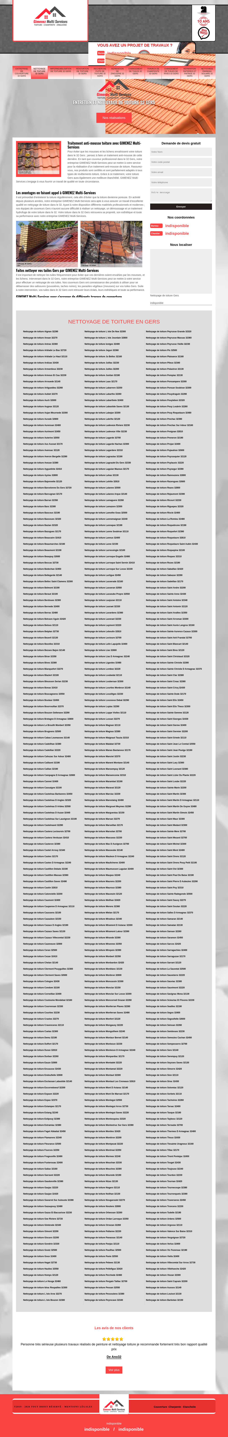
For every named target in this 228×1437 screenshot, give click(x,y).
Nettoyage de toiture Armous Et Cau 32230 (44, 374)
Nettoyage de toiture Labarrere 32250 (103, 386)
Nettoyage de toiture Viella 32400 (162, 1255)
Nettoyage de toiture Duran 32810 (40, 1049)
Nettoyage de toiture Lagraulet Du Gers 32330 (108, 461)
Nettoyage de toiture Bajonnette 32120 (42, 480)
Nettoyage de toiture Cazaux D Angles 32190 (45, 924)
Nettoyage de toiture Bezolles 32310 (41, 643)
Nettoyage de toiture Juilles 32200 (102, 368)
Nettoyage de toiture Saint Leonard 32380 (167, 768)
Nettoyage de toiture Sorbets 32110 (164, 1093)
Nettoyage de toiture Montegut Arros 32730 (106, 1105)
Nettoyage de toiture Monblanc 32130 (103, 968)
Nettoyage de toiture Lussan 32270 (102, 718)
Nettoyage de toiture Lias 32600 (101, 649)
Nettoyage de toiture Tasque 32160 (163, 1111)
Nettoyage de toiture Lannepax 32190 (103, 524)
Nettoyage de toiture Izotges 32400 (102, 343)
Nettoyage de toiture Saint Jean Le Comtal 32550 (170, 743)
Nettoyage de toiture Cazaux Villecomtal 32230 (46, 936)
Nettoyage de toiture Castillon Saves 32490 (45, 880)
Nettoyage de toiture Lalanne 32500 (102, 486)
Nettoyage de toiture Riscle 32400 (163, 511)
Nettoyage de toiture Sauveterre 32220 (165, 974)
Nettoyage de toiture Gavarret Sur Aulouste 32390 (48, 1199)
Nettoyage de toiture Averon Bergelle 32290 (45, 455)
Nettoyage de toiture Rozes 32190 (163, 561)
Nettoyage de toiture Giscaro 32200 (41, 1236)
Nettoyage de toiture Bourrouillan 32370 (43, 705)
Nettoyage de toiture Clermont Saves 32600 (45, 974)
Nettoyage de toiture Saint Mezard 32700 (166, 836)
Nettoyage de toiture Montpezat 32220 (104, 1143)
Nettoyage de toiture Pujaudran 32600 (165, 449)
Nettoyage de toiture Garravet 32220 (41, 1174)
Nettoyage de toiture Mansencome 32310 (105, 774)
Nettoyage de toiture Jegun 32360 (102, 349)
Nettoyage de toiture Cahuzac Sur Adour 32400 (47, 755)
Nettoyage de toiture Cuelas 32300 (40, 1030)
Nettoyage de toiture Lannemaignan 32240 (106, 518)
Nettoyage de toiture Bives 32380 (40, 661)
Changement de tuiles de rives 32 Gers (171, 49)
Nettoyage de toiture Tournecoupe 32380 (166, 1186)
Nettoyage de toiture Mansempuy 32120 (105, 768)
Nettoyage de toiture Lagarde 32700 (103, 436)
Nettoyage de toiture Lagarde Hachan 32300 (107, 443)
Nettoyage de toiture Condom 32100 (41, 986)
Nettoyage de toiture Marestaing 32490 (104, 799)
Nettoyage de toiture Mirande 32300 (103, 936)
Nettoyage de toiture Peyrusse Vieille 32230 (168, 343)
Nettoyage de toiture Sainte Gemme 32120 (167, 711)
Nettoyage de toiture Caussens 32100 (42, 911)
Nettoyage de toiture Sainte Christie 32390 (167, 661)
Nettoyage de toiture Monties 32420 (102, 1130)
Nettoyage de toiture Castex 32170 (40, 855)
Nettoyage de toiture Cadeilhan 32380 (42, 743)
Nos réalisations (114, 118)
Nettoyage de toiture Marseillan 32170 (104, 824)
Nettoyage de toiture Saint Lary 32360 (165, 761)
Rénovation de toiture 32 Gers (82, 49)
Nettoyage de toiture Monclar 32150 (103, 986)
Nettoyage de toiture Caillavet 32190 (41, 761)
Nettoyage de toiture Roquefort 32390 (165, 530)
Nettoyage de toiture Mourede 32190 (103, 1174)
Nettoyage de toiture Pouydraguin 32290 (166, 393)
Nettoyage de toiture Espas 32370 (40, 1099)
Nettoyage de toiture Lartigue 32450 (103, 574)
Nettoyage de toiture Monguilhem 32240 (105, 1030)
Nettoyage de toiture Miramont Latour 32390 (107, 930)
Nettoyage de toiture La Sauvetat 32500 (166, 968)
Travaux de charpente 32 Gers (153, 49)
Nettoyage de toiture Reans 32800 (163, 486)
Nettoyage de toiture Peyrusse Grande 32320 (168, 330)
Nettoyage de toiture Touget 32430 (163, 1161)
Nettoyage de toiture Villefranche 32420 (166, 1268)
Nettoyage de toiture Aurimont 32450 (41, 430)
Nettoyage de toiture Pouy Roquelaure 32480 (168, 411)
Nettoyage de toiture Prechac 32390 (164, 418)
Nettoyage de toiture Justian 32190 (102, 374)
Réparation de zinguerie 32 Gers (117, 50)
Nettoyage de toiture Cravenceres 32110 (43, 1024)
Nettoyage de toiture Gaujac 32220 (40, 1186)
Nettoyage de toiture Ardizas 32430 (41, 361)
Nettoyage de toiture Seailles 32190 (164, 1005)
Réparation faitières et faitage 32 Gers (189, 50)
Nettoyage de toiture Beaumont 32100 (42, 549)
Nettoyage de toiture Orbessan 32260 (103, 1211)
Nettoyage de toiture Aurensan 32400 (42, 424)
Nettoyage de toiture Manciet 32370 (102, 755)
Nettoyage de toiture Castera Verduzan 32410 (46, 836)
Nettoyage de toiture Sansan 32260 (163, 930)
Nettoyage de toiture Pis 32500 (161, 349)
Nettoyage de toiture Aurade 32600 (40, 418)
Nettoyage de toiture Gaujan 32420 (40, 1193)
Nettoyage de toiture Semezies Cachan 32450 (169, 1036)
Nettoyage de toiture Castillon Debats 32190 (45, 868)
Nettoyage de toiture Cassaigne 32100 (42, 786)
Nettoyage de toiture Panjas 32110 (102, 1243)
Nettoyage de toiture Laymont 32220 (103, 624)
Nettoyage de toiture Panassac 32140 (103, 1236)
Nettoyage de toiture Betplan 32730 (41, 630)
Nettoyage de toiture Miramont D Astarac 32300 (109, 924)
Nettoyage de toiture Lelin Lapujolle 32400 (106, 643)
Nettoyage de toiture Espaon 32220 (41, 1093)
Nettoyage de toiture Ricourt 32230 (163, 499)
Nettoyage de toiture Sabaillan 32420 (164, 568)
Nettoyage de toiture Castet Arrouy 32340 (44, 849)
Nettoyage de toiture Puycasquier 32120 (166, 455)
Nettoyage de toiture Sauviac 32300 (164, 980)
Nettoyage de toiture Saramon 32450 (164, 936)
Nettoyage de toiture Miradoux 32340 (103, 918)
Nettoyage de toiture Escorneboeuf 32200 (44, 1086)
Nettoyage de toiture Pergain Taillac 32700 (106, 1280)
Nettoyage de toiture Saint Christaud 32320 (168, 655)
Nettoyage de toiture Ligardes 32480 (103, 661)
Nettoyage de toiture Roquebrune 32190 (166, 524)
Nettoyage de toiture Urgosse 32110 (164, 1224)
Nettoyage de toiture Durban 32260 (40, 1055)
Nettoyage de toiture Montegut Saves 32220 (107, 1111)
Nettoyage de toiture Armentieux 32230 (43, 368)
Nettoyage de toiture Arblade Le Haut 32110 (45, 355)
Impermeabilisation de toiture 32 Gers (60, 48)
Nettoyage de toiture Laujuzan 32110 (103, 599)
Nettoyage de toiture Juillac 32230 (102, 361)
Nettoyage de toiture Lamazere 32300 (103, 505)
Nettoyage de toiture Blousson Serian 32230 (45, 680)
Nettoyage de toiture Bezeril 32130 (40, 636)
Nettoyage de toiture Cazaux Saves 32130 (44, 930)
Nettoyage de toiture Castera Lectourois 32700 (46, 830)
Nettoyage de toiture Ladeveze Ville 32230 (106, 430)
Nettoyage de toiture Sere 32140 (162, 1049)
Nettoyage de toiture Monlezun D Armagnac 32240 (110, 1049)
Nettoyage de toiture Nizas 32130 (101, 1180)
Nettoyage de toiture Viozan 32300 (163, 1274)
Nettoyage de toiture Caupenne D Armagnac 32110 (48, 905)
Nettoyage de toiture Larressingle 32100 (105, 549)
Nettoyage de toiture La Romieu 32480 (165, 518)
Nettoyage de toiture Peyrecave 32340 (104, 1299)
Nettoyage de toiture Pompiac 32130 (164, 374)
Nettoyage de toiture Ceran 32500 (40, 949)
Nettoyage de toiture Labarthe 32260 (103, 393)
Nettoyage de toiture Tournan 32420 (164, 1180)
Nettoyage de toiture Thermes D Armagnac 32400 (171, 1130)
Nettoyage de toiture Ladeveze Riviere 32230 (107, 424)
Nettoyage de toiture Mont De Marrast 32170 (107, 1093)
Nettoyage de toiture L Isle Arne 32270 (42, 1292)
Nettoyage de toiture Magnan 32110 (102, 724)
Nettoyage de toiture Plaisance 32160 (164, 355)
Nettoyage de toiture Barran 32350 (40, 499)
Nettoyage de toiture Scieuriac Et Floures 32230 (170, 999)
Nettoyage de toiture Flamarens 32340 (42, 1136)
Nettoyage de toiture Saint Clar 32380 (165, 674)
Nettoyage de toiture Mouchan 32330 (103, 1161)
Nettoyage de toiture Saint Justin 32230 (166, 755)
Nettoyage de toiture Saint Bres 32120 (165, 649)
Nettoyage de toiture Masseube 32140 (104, 849)
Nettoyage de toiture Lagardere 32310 (104, 449)
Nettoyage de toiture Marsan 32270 (102, 818)
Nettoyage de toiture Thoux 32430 (163, 1136)
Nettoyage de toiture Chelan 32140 (40, 961)
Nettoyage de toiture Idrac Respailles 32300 (45, 1286)
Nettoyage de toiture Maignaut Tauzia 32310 (107, 736)
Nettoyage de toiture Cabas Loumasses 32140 (46, 736)
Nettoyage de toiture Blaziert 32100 (41, 674)
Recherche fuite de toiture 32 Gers (100, 50)
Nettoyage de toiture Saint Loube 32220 (166, 780)
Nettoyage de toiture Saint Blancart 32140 (167, 643)
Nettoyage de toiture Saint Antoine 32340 (166, 599)
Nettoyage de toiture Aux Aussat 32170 (43, 443)
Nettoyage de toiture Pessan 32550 (102, 1286)
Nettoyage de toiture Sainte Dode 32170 (166, 693)
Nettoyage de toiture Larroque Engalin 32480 (107, 555)
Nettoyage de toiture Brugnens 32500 (42, 730)
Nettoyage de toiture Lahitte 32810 (102, 480)
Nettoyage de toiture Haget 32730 (40, 1261)
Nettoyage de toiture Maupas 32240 (102, 874)
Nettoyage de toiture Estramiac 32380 (42, 1124)
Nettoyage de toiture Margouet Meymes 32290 (108, 805)
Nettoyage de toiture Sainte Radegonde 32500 (169, 893)
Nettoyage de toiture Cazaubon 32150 (42, 918)
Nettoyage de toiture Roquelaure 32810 (165, 536)
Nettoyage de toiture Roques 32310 (164, 555)
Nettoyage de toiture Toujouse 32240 (164, 1168)
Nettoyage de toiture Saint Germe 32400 (166, 724)
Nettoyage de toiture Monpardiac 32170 (104, 1055)
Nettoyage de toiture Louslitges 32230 (104, 693)
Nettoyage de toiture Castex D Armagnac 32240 (47, 861)
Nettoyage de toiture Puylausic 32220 (165, 461)
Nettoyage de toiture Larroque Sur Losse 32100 (109, 568)
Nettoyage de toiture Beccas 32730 (40, 561)
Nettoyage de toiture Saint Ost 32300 (164, 868)
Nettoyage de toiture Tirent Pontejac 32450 (167, 1155)
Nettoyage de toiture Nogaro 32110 (102, 1186)
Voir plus (113, 1368)
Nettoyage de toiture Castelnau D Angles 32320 (47, 799)
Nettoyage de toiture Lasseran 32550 (103, 586)
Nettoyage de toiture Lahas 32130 (102, 474)
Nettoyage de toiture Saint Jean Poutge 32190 (169, 749)
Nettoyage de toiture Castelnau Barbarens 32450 (47, 793)
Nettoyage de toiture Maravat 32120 (102, 786)
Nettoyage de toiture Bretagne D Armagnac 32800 (48, 718)
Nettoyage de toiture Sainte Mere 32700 (166, 830)
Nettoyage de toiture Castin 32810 (40, 886)
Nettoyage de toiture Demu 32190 (40, 1036)
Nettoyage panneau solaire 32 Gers (207, 50)
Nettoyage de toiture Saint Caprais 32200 (166, 1280)
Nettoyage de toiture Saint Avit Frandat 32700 (169, 636)
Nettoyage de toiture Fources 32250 (41, 1149)
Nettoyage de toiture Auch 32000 (39, 399)
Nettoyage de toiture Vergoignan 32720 (165, 1236)
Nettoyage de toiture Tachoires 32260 (165, 1099)
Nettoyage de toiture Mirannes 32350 (103, 943)
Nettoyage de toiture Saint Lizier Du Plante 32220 (171, 774)
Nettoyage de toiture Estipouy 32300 (41, 1118)
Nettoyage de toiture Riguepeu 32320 (164, 505)
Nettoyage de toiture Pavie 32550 (101, 1255)
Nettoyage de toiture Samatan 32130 (164, 924)
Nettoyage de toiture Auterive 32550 (41, 436)
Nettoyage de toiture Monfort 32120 (102, 1018)
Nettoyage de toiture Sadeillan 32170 (164, 580)
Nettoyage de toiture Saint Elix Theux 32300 (168, 705)
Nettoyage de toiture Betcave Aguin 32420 (44, 618)
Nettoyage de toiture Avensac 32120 (41, 449)
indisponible (103, 18)
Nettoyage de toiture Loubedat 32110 (103, 674)
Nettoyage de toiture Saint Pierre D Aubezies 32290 (172, 880)
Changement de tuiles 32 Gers (135, 49)
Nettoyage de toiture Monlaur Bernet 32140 (106, 1036)
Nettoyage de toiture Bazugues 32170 (42, 530)
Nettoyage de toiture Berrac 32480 (40, 611)
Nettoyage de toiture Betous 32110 (40, 624)
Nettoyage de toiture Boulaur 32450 (41, 699)
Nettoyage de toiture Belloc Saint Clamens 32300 (48, 580)
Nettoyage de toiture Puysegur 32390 (164, 468)
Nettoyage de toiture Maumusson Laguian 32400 (109, 868)
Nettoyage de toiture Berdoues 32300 (42, 599)
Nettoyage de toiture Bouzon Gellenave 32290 (46, 711)
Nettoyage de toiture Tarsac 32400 (163, 1105)
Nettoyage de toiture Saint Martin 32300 (166, 793)
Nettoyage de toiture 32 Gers (39, 49)
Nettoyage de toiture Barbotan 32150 (164, 1299)
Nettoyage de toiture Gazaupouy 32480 (43, 1205)
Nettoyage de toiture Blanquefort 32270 (43, 668)
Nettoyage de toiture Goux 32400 (39, 1255)
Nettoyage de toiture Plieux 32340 (163, 361)
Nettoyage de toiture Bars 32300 (39, 505)
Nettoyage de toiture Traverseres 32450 (166, 1199)
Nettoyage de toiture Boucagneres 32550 (43, 693)
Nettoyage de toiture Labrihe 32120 (102, 418)
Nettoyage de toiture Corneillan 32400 (42, 993)
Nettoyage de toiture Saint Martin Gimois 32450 (170, 811)
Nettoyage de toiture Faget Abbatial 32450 (44, 1130)
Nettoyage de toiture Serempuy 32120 (165, 1055)
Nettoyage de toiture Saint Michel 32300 (166, 843)
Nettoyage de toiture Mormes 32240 (103, 1155)
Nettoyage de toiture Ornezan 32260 (103, 1224)
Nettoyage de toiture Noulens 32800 (103, 1205)
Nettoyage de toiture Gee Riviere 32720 (43, 1218)
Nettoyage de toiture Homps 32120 (40, 1274)
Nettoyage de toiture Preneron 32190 (164, 436)
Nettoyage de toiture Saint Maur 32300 (165, 818)
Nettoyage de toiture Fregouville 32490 (42, 1155)
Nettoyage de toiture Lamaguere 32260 (104, 499)
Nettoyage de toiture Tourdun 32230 (164, 1174)
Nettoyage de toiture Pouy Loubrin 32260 (166, 405)
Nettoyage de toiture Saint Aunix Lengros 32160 (170, 624)
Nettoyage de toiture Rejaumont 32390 (165, 493)
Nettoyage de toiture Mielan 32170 (102, 911)
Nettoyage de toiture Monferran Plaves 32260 (107, 1005)
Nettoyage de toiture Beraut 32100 (40, 593)
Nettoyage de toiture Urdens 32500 (163, 1218)
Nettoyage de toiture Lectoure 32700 (103, 636)
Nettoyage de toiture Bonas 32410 (40, 686)
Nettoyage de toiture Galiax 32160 (40, 1168)
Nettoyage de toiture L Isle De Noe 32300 (105, 330)
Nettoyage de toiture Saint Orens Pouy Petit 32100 (171, 861)
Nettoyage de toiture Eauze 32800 (40, 1061)
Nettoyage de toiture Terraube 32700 (164, 1124)
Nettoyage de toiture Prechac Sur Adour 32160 (169, 424)
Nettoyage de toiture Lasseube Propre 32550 (107, 593)
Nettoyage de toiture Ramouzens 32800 (166, 474)
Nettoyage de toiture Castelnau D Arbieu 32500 (47, 805)
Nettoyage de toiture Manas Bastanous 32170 (108, 749)
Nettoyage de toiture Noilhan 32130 (102, 1193)
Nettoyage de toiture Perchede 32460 (103, 1274)
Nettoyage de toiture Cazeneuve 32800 (42, 943)
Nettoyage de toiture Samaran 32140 (164, 918)
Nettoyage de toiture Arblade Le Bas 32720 (44, 349)
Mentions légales (78, 1405)
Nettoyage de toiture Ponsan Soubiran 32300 (168, 386)
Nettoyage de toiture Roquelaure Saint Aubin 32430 (172, 543)
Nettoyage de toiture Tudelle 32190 (163, 1211)
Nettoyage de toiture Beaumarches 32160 (44, 543)
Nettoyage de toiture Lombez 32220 (102, 668)
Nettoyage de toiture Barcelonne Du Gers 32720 (47, 486)
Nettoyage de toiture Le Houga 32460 (42, 1280)
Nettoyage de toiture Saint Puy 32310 (164, 886)
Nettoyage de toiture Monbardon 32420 (104, 961)
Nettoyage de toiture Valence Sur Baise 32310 (169, 1230)
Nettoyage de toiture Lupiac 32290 (102, 705)
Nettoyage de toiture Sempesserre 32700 (166, 1043)
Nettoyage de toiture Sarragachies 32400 (166, 949)
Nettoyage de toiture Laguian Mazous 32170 (107, 468)
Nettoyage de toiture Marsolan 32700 (103, 830)
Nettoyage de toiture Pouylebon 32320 (165, 399)
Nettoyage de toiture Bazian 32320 (40, 524)
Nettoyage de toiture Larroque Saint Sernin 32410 (110, 561)
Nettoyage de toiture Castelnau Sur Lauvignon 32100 (50, 818)
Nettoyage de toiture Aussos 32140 (163, 1286)
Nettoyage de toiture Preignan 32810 (164, 430)
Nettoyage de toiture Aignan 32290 (40, 330)
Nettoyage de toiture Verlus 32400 (163, 1243)
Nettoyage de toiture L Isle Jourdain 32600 (106, 336)
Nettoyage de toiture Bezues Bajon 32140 (44, 649)
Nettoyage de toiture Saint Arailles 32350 (166, 611)
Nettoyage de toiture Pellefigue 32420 (104, 1268)
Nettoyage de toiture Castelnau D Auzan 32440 (46, 811)
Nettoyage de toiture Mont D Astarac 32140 (106, 1086)
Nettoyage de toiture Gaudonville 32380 (43, 1180)
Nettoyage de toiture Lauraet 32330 (102, 605)
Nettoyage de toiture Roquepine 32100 (165, 549)
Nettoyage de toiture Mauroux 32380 (103, 886)
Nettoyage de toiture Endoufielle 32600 (43, 1074)
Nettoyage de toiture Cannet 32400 (40, 780)
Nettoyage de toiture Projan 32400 (163, 443)
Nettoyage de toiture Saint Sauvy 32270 (166, 899)
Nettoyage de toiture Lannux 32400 (102, 536)
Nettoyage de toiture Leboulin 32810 (103, 630)
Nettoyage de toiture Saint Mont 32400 (165, 849)
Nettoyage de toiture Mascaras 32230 (103, 836)
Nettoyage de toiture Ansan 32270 (40, 336)
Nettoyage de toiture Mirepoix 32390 (103, 949)
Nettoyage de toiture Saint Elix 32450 (164, 699)
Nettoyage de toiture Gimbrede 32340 (42, 1224)
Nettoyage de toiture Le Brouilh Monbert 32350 (47, 724)
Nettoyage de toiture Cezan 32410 (40, 955)
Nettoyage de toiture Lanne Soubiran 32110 (107, 530)
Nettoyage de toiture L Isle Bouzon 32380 (44, 1299)
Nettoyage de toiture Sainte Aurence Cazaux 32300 (171, 630)
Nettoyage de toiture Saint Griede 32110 (166, 736)
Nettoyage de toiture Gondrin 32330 (41, 1243)
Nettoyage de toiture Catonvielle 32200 (42, 893)
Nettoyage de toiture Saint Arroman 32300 (167, 618)
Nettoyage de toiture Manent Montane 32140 (107, 761)
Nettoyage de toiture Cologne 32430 (41, 980)
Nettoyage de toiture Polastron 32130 (164, 368)
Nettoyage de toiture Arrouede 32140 (41, 380)
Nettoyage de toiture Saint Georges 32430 (167, 718)
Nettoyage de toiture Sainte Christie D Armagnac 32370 (174, 668)
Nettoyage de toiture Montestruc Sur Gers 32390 (109, 1124)
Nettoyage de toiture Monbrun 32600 (103, 974)
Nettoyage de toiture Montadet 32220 (103, 1061)
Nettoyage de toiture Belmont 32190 (41, 586)
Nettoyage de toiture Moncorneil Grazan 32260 (108, 999)
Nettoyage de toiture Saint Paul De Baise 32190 (170, 874)
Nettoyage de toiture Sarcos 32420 (163, 943)
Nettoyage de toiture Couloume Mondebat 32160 (47, 999)
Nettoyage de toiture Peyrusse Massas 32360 (168, 336)
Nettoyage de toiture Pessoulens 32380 (104, 1292)
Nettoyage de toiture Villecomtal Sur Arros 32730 (170, 1261)
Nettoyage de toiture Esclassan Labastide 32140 (47, 1080)
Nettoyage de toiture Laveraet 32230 (103, 618)
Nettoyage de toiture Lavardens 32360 (104, 611)
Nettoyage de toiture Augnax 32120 (41, 405)
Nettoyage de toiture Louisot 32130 (163, 1292)
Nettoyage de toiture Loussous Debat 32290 (107, 699)
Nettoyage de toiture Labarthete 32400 (104, 399)
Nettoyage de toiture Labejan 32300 (102, 411)
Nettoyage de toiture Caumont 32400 (41, 899)
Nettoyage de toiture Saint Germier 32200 (167, 730)
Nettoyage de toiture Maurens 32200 (103, 880)
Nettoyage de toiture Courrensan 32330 (43, 1005)
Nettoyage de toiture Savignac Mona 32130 (167, 993)
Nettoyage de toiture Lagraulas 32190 (104, 455)
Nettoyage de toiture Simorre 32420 (164, 1068)
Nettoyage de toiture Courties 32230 (41, 1011)
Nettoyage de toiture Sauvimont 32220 (165, 986)
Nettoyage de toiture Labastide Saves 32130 (107, 405)
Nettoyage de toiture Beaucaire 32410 (42, 536)
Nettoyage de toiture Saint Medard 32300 (166, 824)
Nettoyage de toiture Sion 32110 (162, 1074)
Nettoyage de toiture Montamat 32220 (104, 1068)
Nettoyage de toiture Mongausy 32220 (104, 1024)
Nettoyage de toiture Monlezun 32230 (103, 1043)
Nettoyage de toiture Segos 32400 (163, 1011)
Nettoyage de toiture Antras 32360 (40, 343)
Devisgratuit (130, 21)
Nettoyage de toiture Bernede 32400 (41, 605)
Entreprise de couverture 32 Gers (22, 50)
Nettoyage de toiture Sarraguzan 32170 (165, 955)
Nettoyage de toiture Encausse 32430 (42, 1068)
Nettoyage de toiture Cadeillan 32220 (41, 749)
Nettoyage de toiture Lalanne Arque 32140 (106, 493)
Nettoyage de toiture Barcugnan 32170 (42, 493)
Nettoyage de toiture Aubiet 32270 (40, 393)
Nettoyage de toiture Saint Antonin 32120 (167, 605)
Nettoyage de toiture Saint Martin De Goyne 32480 (171, 805)
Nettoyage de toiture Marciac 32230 (102, 793)
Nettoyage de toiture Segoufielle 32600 (165, 1018)
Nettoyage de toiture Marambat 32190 (104, 780)
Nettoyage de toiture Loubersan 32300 (104, 680)
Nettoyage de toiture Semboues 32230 (165, 1030)
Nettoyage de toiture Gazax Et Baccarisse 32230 (47, 1211)
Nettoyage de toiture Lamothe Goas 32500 (106, 511)
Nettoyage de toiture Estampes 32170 (42, 1105)
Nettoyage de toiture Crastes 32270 (41, 1018)
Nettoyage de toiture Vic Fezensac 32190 (166, 1249)
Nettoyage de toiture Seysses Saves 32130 (167, 1061)
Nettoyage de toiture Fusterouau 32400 (43, 1161)
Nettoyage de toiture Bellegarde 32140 (42, 574)
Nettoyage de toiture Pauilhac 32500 (103, 1249)
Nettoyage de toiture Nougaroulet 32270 (105, 1199)
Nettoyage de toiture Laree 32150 (101, 543)
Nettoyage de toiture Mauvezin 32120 (103, 893)
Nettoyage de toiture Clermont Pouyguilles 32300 (48, 968)
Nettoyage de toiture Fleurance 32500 (42, 1143)
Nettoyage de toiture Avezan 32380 (40, 461)
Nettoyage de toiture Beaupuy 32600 (41, 555)
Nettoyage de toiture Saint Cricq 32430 (165, 686)
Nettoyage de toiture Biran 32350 (39, 655)
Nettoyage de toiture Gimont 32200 (40, 1230)
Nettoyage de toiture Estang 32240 (40, 1111)
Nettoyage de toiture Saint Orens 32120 (166, 855)
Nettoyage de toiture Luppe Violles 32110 (105, 711)
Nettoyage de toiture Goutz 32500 (40, 1249)
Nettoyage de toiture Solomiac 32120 (164, 1086)
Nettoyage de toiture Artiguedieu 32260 (43, 386)
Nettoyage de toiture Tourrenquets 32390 (166, 1193)
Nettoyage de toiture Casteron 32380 (41, 843)
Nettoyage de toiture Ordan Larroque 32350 (107, 1218)
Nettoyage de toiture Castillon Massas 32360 (45, 874)
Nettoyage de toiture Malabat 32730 (102, 743)
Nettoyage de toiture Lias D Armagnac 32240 (107, 655)
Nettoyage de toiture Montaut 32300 (103, 1074)
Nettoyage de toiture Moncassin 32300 (104, 980)
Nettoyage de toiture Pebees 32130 (102, 1261)
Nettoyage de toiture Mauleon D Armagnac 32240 (109, 855)
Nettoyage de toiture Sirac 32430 (162, 1080)
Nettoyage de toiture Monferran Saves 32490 (107, 1011)
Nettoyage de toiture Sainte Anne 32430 (166, 593)
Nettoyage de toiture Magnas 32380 (102, 730)
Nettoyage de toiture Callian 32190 (40, 768)
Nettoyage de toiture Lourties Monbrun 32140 (108, 686)
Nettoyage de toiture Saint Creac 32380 (165, 680)
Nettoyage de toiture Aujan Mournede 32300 (45, 411)
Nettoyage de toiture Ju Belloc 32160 (103, 355)
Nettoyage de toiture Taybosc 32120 (164, 1118)
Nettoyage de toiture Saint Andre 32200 (166, 586)
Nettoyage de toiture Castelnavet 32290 (43, 824)
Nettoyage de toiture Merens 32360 (102, 905)
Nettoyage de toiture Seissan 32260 (164, 1024)
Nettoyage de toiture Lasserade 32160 (104, 580)
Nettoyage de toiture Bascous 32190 (41, 511)
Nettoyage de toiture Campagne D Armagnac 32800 (49, 774)
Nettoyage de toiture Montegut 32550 (103, 1099)
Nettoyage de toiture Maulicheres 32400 (105, 861)
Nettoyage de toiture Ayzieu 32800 (40, 474)
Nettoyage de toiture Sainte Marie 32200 (166, 786)
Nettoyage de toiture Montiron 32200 (103, 1136)
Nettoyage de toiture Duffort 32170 (40, 1043)
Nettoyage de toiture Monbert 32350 (103, 955)
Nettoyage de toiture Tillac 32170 (162, 1149)
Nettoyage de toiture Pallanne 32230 (103, 1230)
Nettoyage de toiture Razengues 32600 (165, 480)
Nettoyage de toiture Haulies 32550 (41, 1268)
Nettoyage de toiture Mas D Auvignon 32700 (107, 843)
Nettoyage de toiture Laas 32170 (101, 380)
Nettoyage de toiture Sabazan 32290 (164, 574)
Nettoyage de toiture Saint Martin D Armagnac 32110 (172, 799)
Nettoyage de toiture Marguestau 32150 (104, 811)
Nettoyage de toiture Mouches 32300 (103, 1168)
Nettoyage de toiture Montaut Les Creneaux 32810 (110, 1080)
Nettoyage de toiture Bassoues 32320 (42, 518)
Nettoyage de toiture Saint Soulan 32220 (166, 905)
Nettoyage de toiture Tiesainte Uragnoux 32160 (169, 1143)
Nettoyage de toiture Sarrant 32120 (163, 961)
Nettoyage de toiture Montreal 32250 (103, 1149)
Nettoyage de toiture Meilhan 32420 (102, 899)
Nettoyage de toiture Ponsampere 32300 (166, 380)
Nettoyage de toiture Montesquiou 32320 (105, 1118)
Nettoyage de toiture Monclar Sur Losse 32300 (108, 993)
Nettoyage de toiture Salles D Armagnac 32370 (169, 911)
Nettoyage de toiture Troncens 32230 (164, 1205)
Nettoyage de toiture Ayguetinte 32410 (42, 468)
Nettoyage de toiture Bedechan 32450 (42, 568)
